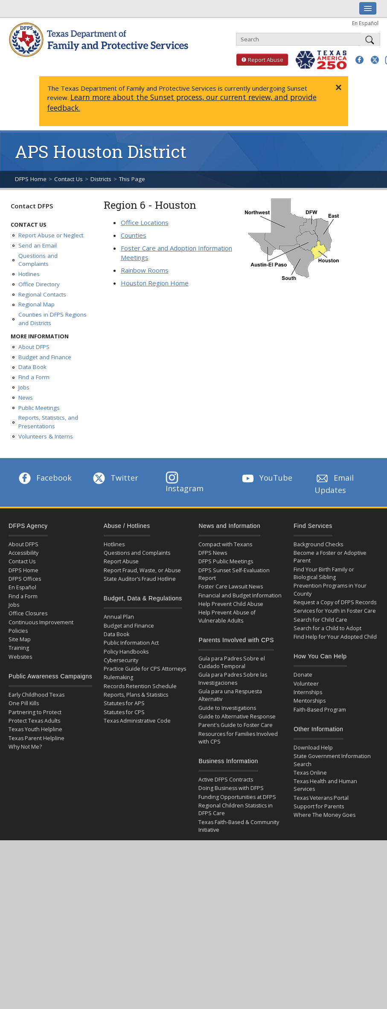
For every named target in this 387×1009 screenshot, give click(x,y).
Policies (18, 630)
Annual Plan (119, 616)
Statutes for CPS (124, 712)
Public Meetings (39, 408)
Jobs (23, 387)
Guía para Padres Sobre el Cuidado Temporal (231, 662)
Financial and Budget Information (240, 595)
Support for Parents (319, 806)
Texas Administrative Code (137, 720)
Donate (303, 674)
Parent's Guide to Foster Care (235, 725)
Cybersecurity (121, 660)
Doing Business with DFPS (231, 788)
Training (19, 648)
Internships (308, 692)
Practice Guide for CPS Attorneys (145, 668)
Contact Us (68, 179)
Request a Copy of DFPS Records (335, 602)
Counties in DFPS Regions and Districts (52, 319)
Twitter (114, 478)
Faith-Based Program (320, 709)
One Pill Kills (24, 703)
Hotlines (29, 274)
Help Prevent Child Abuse (230, 604)
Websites (20, 656)
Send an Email (37, 245)
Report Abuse (259, 59)
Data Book (32, 367)
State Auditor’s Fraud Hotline (140, 578)
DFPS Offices (25, 578)
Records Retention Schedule (140, 686)
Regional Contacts (42, 294)
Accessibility (23, 552)
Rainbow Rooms (145, 270)
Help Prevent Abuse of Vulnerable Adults (227, 616)
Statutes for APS (124, 703)
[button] (359, 60)
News (25, 397)
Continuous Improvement (41, 622)
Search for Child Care (320, 619)
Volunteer (306, 683)
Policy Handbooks (126, 651)
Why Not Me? (25, 746)
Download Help (313, 747)
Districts (100, 179)
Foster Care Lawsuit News (230, 586)
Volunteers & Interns (45, 436)
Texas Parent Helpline (36, 738)
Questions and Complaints (38, 260)
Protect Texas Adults (34, 720)
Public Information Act (131, 642)
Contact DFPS (32, 206)
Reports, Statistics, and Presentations (48, 422)
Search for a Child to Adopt (327, 628)
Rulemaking (118, 677)
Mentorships (310, 700)
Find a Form (33, 377)
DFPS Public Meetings (225, 561)
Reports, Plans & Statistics (136, 694)
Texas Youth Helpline (35, 729)
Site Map (20, 639)
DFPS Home (31, 179)
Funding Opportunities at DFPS (237, 797)
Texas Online (310, 772)
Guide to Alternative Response (237, 716)
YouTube (266, 478)
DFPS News (212, 552)
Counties (133, 235)
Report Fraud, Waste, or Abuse (142, 570)
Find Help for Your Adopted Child (335, 636)
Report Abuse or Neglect (50, 235)
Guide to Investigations (227, 708)
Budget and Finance (44, 357)
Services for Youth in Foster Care (335, 610)
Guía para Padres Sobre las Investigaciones (232, 678)
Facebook (44, 478)
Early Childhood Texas (36, 694)
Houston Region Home (155, 283)
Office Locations (145, 222)
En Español (365, 23)
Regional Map (36, 304)
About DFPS (33, 347)
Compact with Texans (225, 544)
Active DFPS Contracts (225, 779)
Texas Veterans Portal (321, 797)
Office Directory (39, 284)
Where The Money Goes (324, 815)
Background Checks (318, 544)
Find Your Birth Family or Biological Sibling (324, 573)
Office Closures (28, 613)
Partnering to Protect (35, 712)
